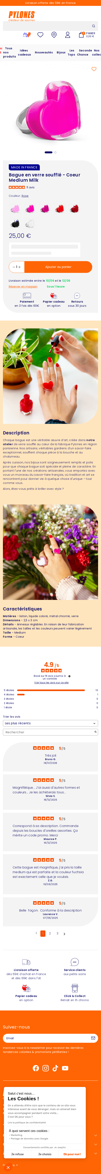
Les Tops (71, 53)
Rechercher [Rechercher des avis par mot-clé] (48, 732)
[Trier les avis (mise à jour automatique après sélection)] (50, 723)
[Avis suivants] (64, 934)
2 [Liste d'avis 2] (50, 933)
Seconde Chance (84, 53)
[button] (8, 1167)
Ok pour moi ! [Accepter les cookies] (50, 1154)
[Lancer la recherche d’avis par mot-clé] (95, 732)
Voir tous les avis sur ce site (51, 682)
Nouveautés (44, 52)
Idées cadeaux (24, 53)
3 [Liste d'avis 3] (57, 933)
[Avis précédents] (36, 933)
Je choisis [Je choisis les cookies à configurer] (22, 1154)
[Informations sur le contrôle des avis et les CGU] (69, 676)
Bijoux (61, 52)
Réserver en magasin (23, 287)
